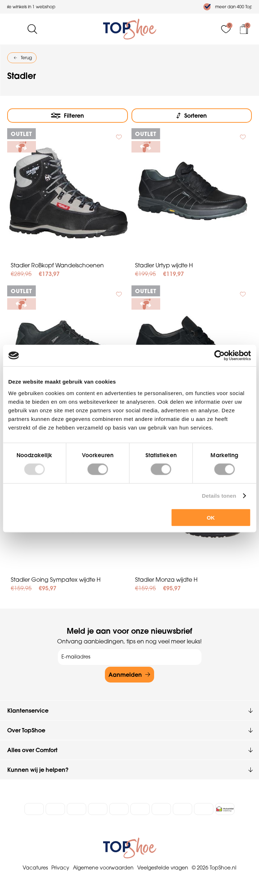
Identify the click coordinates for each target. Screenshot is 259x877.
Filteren (74, 115)
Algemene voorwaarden (103, 867)
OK (211, 517)
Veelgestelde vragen (162, 867)
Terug (26, 57)
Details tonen (219, 496)
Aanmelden (125, 674)
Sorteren (195, 115)
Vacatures (35, 867)
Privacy (60, 867)
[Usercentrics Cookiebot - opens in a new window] (219, 355)
